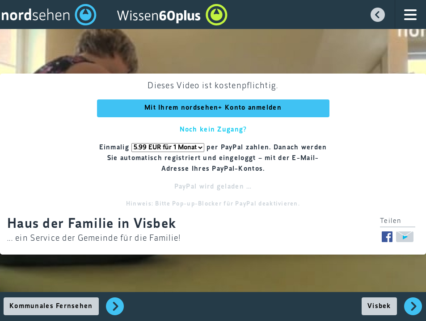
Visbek (379, 306)
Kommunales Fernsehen (51, 306)
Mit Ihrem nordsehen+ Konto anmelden (213, 107)
